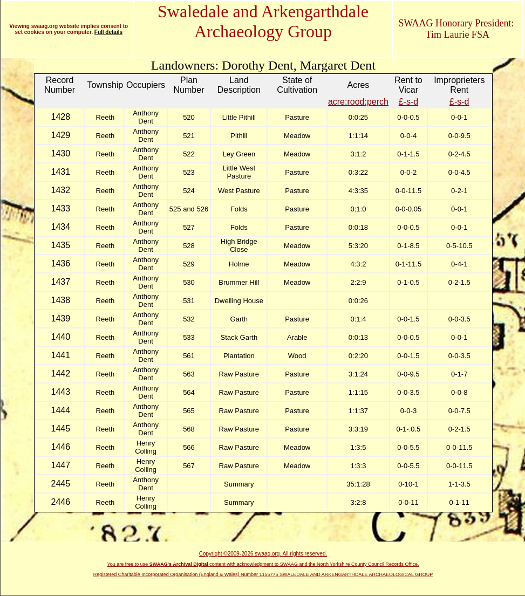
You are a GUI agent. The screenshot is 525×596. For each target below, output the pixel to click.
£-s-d (408, 101)
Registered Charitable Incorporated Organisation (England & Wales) (167, 574)
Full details (108, 32)
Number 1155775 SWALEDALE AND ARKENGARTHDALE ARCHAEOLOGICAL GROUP (337, 574)
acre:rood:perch (358, 101)
